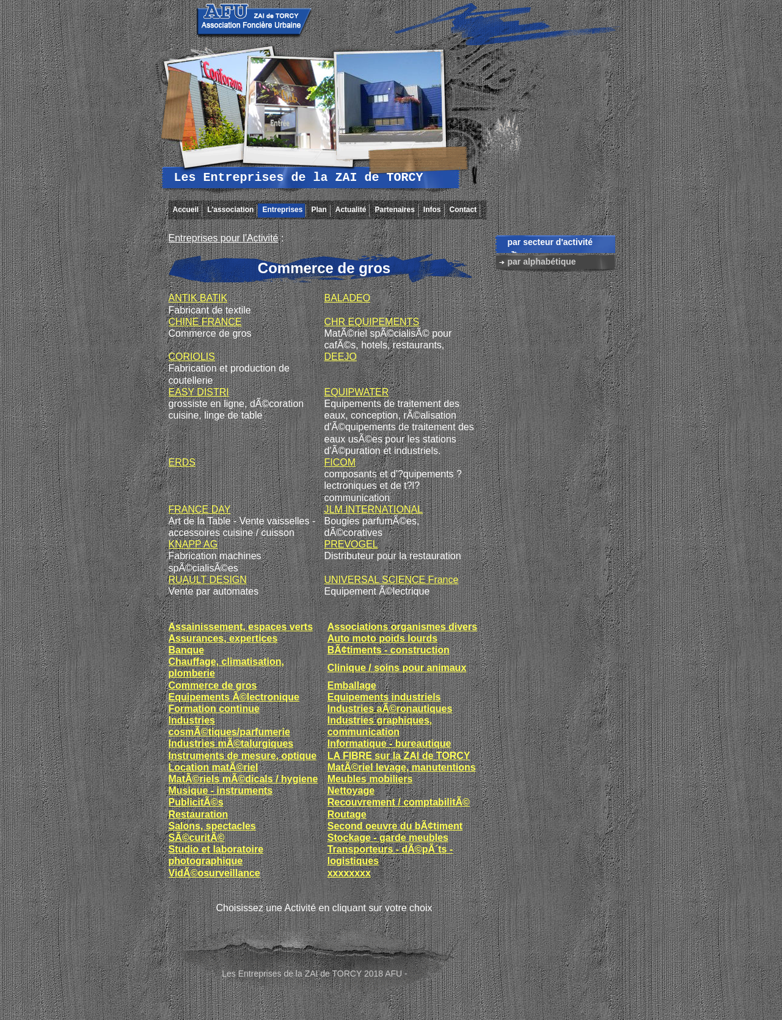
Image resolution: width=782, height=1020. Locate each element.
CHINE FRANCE (205, 322)
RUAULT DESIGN (208, 579)
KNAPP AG (193, 544)
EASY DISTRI (199, 392)
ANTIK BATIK (198, 298)
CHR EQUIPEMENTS (372, 322)
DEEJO (340, 356)
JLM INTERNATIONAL (373, 509)
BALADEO (347, 298)
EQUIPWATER (356, 392)
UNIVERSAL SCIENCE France (391, 579)
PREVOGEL (351, 544)
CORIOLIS (192, 356)
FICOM (340, 462)
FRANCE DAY (200, 509)
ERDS (182, 462)
